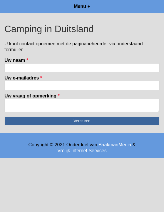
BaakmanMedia (114, 146)
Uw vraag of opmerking (32, 95)
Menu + (82, 6)
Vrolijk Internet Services (81, 152)
